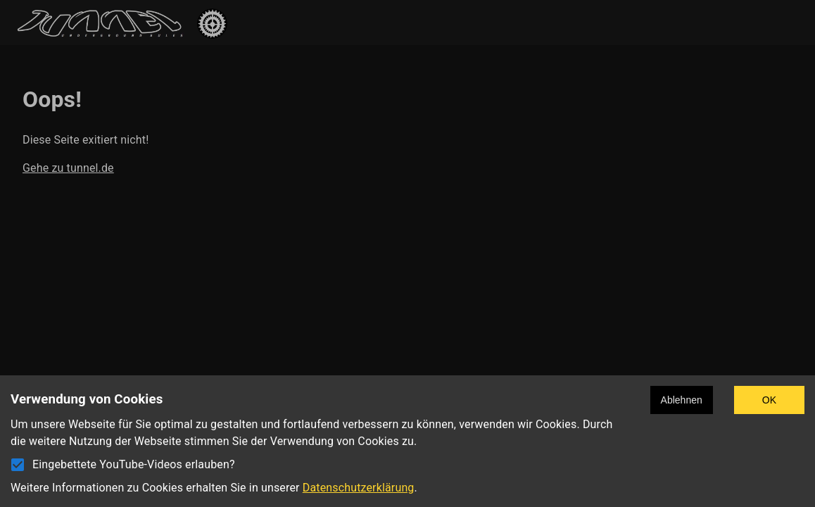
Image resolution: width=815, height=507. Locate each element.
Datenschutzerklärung (359, 487)
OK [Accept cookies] (769, 400)
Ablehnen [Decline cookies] (681, 400)
